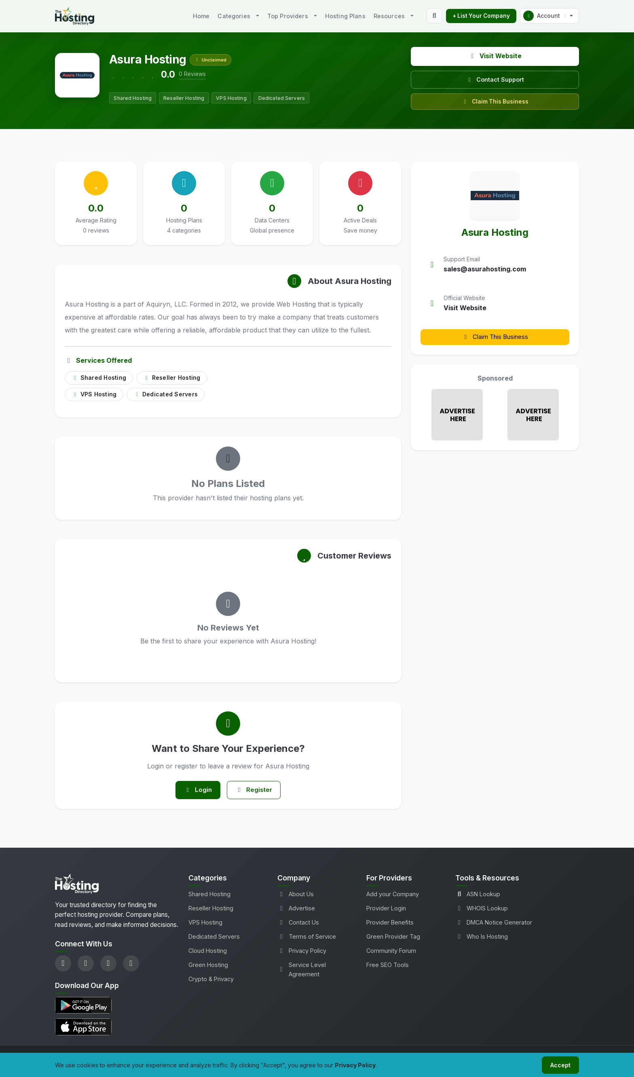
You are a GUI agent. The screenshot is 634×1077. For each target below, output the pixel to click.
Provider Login (386, 910)
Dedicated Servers (214, 938)
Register (256, 791)
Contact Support (495, 79)
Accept (559, 1064)
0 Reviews (192, 74)
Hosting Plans (345, 16)
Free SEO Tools (387, 966)
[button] (549, 15)
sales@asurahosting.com (485, 269)
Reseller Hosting (210, 910)
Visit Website (495, 56)
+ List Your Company (481, 16)
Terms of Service (306, 938)
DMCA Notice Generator (493, 924)
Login (196, 791)
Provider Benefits (390, 924)
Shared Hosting (209, 896)
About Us (295, 896)
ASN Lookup (477, 896)
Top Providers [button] (287, 16)
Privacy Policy (301, 952)
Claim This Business (495, 101)
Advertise (296, 910)
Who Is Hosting (481, 938)
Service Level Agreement (301, 971)
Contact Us (298, 924)
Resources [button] (389, 16)
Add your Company (392, 896)
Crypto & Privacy (211, 981)
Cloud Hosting (207, 952)
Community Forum (391, 952)
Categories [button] (234, 16)
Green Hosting (208, 966)
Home (201, 16)
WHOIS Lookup (481, 910)
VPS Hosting (205, 924)
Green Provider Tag (393, 938)
